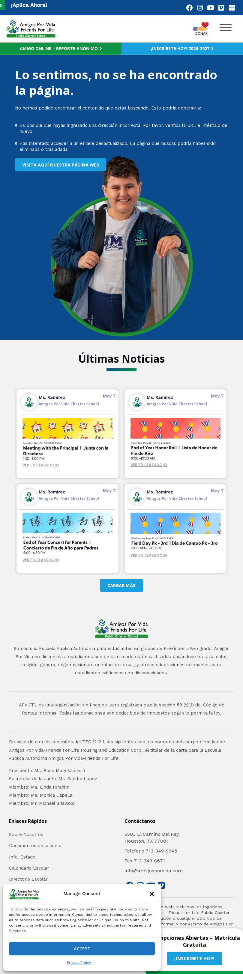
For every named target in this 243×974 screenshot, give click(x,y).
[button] (152, 894)
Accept (82, 949)
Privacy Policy (79, 963)
